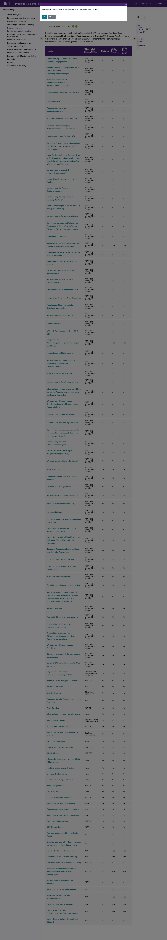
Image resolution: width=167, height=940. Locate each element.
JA (44, 17)
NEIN (51, 17)
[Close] (126, 5)
